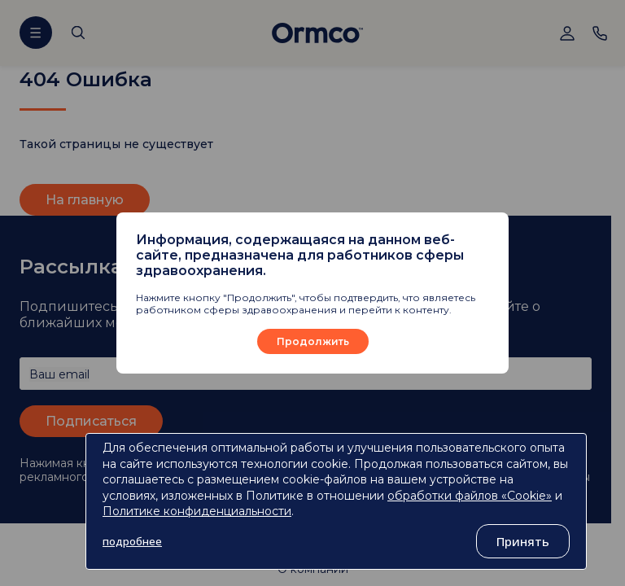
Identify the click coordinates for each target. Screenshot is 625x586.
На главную (85, 200)
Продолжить (313, 341)
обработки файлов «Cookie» (469, 495)
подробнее (132, 541)
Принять (522, 541)
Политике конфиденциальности (197, 511)
